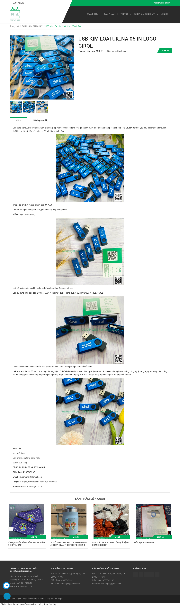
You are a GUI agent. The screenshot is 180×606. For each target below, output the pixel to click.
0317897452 (26, 583)
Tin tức (124, 14)
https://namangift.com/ (32, 486)
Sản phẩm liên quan (90, 498)
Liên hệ (164, 14)
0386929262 (18, 3)
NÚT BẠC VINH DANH (144, 542)
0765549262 (108, 580)
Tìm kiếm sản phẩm (161, 3)
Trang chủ (92, 14)
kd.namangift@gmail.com (68, 583)
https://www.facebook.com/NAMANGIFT (40, 482)
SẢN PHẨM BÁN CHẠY (144, 14)
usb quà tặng (19, 453)
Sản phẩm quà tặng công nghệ (26, 458)
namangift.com (25, 586)
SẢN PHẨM (109, 14)
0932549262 (67, 580)
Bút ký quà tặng (20, 463)
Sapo (60, 599)
